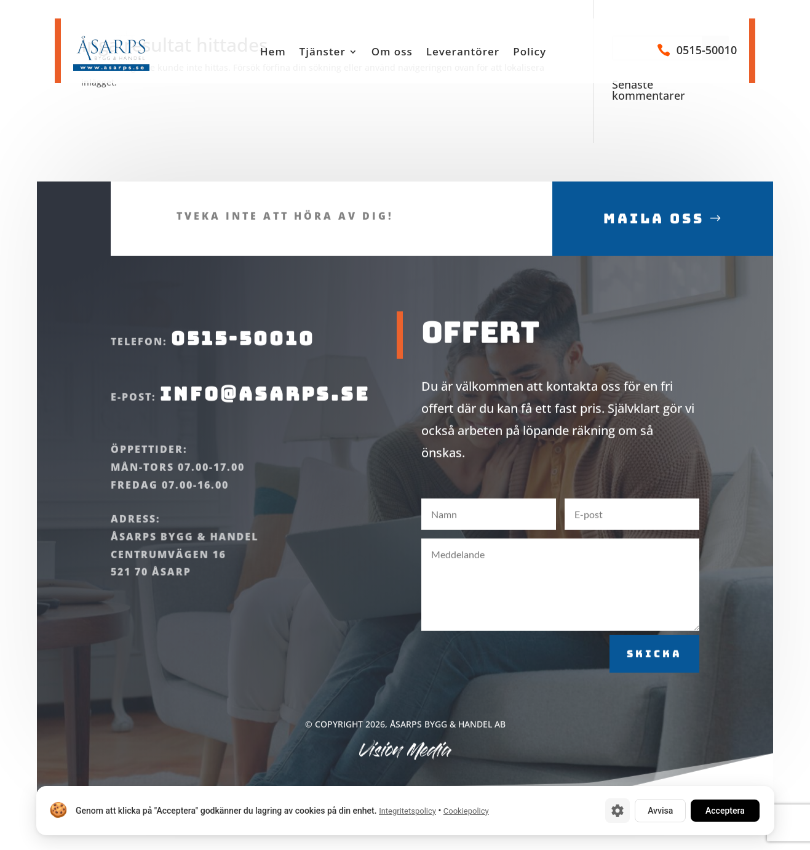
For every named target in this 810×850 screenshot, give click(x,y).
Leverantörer (462, 52)
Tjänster (323, 52)
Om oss (392, 52)
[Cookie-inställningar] (617, 810)
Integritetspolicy (407, 811)
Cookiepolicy (465, 811)
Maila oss (653, 235)
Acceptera (725, 811)
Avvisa (660, 811)
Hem (273, 52)
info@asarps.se (265, 410)
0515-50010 (707, 49)
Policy (529, 52)
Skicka (654, 670)
